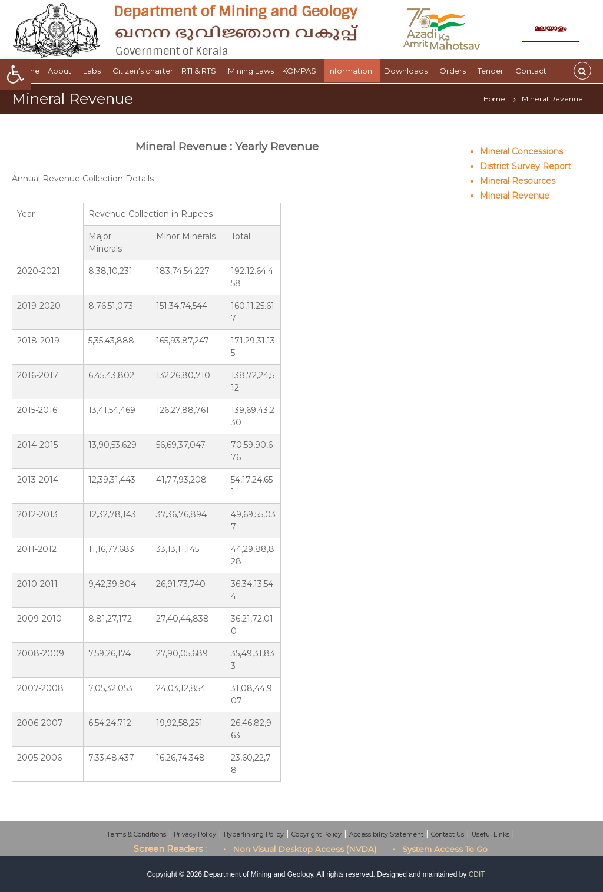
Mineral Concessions (521, 151)
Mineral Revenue (514, 195)
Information (352, 70)
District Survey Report (525, 166)
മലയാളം (550, 29)
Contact (532, 70)
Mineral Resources (517, 181)
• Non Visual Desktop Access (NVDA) (299, 849)
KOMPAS (301, 70)
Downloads (407, 70)
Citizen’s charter (142, 70)
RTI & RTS (200, 70)
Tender (492, 70)
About (61, 70)
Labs (93, 70)
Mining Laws (251, 70)
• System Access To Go (440, 849)
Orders (454, 70)
